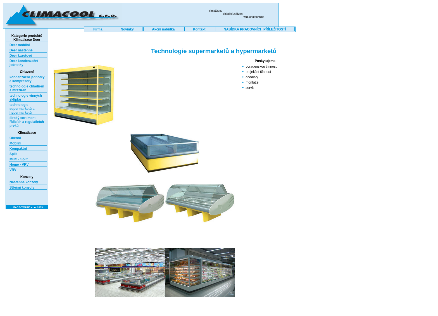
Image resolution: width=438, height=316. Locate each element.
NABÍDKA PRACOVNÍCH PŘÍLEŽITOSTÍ (255, 29)
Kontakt (199, 29)
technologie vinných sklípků (25, 97)
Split (13, 154)
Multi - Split (18, 159)
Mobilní (15, 143)
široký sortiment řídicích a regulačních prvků (26, 122)
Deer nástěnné (21, 50)
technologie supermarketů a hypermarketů (21, 109)
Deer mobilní (19, 45)
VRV (12, 170)
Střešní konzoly (21, 187)
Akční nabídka (163, 29)
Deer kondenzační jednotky (23, 63)
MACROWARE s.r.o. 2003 (28, 207)
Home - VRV (18, 165)
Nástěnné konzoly (23, 182)
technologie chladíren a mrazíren (26, 88)
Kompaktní (18, 149)
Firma (98, 29)
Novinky (127, 29)
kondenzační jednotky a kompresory (26, 79)
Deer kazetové (20, 56)
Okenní (15, 138)
